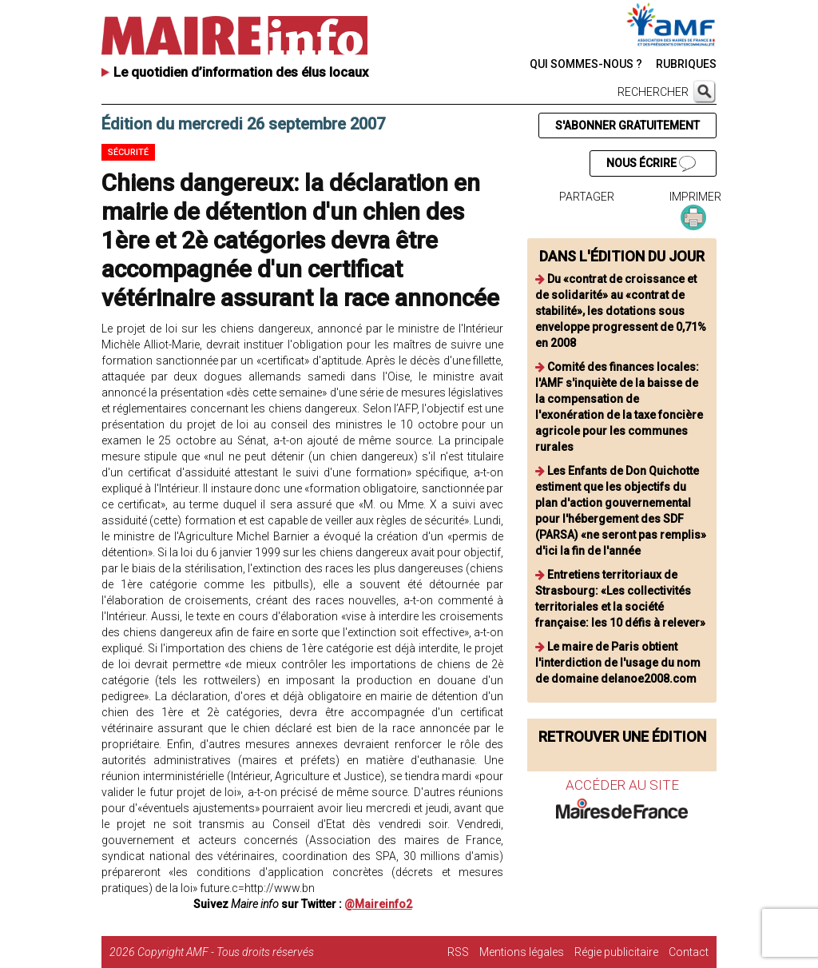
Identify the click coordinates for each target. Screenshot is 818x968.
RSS (458, 952)
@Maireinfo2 (378, 904)
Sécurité (128, 152)
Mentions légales (521, 952)
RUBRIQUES (686, 64)
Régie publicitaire (616, 952)
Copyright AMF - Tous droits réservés (225, 952)
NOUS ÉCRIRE (651, 164)
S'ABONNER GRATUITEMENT (627, 125)
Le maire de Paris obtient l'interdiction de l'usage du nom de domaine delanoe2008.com (618, 662)
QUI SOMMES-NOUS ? (586, 64)
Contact (689, 952)
